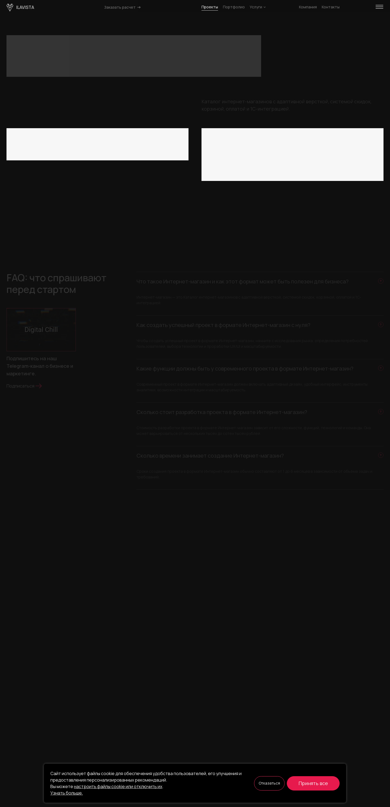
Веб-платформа (106, 133)
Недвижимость (220, 166)
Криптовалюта (251, 145)
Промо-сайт (79, 156)
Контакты (331, 7)
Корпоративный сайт (30, 145)
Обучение (339, 133)
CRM (106, 156)
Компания (308, 7)
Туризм (340, 166)
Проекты (210, 7)
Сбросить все (135, 156)
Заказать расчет (122, 7)
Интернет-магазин (77, 145)
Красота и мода (304, 133)
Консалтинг (216, 145)
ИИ (319, 166)
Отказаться (269, 783)
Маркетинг (288, 156)
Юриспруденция (221, 156)
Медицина (342, 156)
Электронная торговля (297, 145)
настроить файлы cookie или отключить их (118, 786)
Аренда (252, 166)
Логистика (256, 156)
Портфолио (234, 7)
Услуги (258, 7)
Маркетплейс (119, 145)
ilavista (20, 8)
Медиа (315, 156)
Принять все (313, 783)
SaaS (75, 133)
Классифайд (143, 133)
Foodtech (366, 145)
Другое (370, 156)
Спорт (300, 166)
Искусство (269, 133)
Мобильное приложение (34, 156)
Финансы (338, 145)
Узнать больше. (66, 793)
